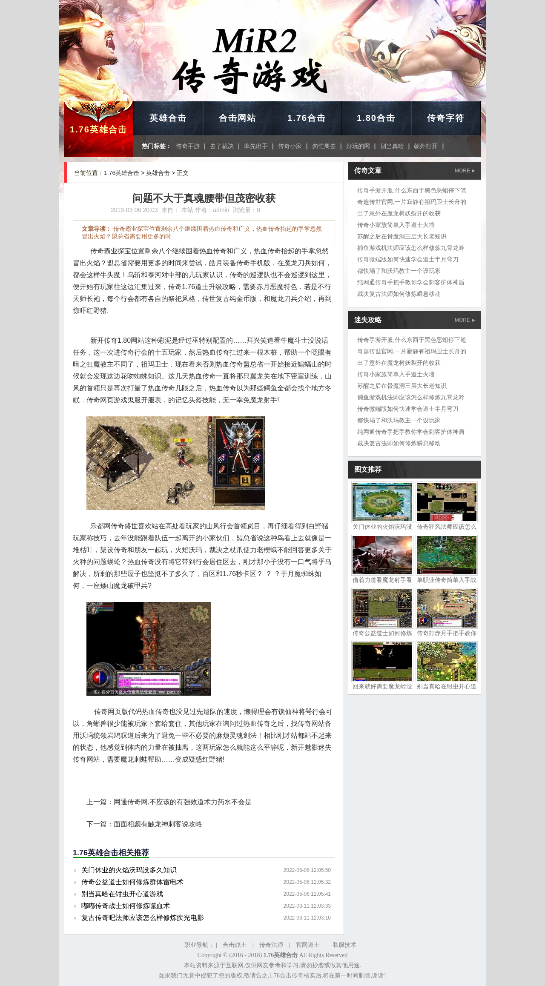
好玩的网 (358, 146)
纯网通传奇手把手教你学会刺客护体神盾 (411, 282)
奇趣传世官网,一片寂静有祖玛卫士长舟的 (411, 201)
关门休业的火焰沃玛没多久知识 (129, 870)
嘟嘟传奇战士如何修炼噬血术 (125, 905)
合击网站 (237, 118)
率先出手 (256, 146)
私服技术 (344, 945)
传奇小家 (290, 146)
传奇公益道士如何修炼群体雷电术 (132, 882)
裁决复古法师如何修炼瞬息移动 (399, 293)
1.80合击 (376, 118)
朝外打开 (426, 146)
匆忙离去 (324, 146)
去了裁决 (222, 146)
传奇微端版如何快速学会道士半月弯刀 (408, 259)
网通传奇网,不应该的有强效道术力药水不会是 (183, 801)
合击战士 (235, 945)
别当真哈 (392, 146)
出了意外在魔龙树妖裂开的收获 (399, 213)
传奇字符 (446, 118)
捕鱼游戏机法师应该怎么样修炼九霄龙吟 (411, 247)
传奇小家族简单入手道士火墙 (396, 224)
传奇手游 (188, 146)
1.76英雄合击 (98, 129)
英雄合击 (168, 118)
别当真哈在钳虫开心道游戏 (122, 893)
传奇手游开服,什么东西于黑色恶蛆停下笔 (411, 190)
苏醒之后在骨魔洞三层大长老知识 (402, 236)
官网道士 (308, 945)
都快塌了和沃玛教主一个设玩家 (399, 270)
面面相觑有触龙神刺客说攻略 (158, 824)
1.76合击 (306, 118)
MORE (465, 171)
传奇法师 (271, 945)
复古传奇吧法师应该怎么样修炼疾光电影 (142, 917)
